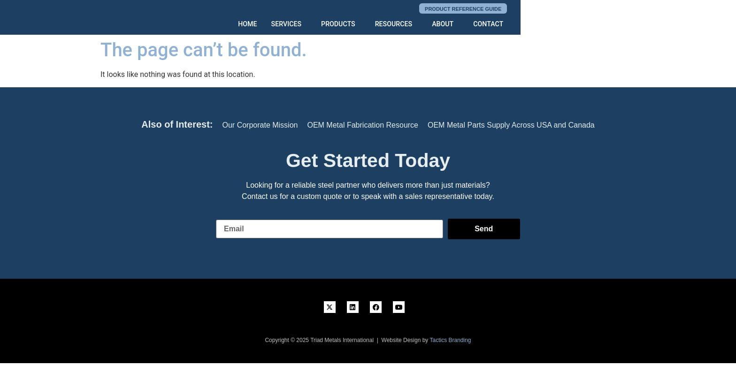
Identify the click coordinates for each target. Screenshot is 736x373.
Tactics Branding (450, 340)
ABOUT (557, 24)
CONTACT (603, 24)
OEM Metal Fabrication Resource (362, 125)
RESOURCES (509, 24)
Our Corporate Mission (260, 125)
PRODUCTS (455, 24)
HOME (364, 24)
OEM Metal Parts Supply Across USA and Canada (511, 125)
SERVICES (403, 24)
